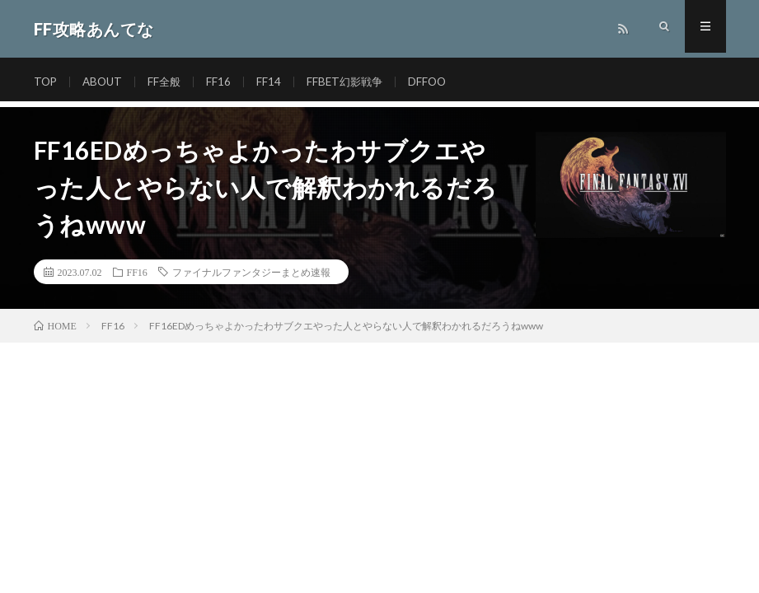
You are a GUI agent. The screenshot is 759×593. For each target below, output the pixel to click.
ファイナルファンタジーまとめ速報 (251, 272)
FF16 (224, 82)
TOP (46, 82)
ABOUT (105, 82)
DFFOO (437, 82)
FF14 (274, 82)
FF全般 (169, 82)
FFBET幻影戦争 (352, 82)
